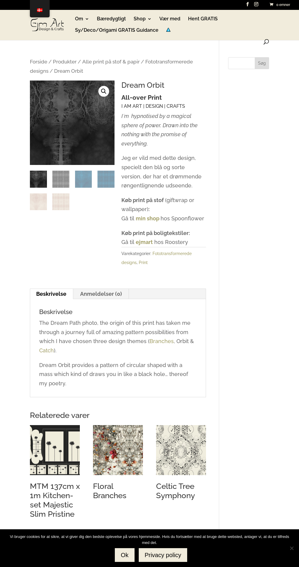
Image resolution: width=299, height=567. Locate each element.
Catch (46, 350)
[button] (103, 91)
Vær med (169, 19)
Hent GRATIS (203, 19)
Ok (125, 555)
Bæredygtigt (111, 19)
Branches (162, 341)
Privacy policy (163, 555)
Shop (140, 19)
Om (79, 19)
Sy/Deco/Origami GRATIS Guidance (116, 30)
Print (143, 262)
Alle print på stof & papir (111, 62)
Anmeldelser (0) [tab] (101, 294)
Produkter (65, 62)
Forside (38, 62)
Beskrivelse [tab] (51, 294)
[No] (292, 548)
